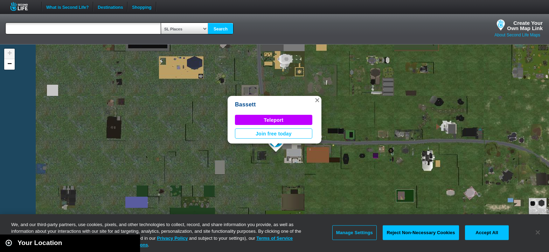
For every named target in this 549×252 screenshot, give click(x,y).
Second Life (23, 6)
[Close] (537, 232)
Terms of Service (274, 238)
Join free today (274, 133)
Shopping (141, 6)
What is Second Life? (67, 6)
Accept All (486, 232)
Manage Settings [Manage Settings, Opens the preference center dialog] (354, 232)
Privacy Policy (172, 238)
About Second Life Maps (517, 35)
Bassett (245, 104)
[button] (317, 100)
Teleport (274, 120)
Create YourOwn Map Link (525, 25)
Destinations (110, 6)
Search (221, 29)
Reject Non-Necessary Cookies (421, 232)
